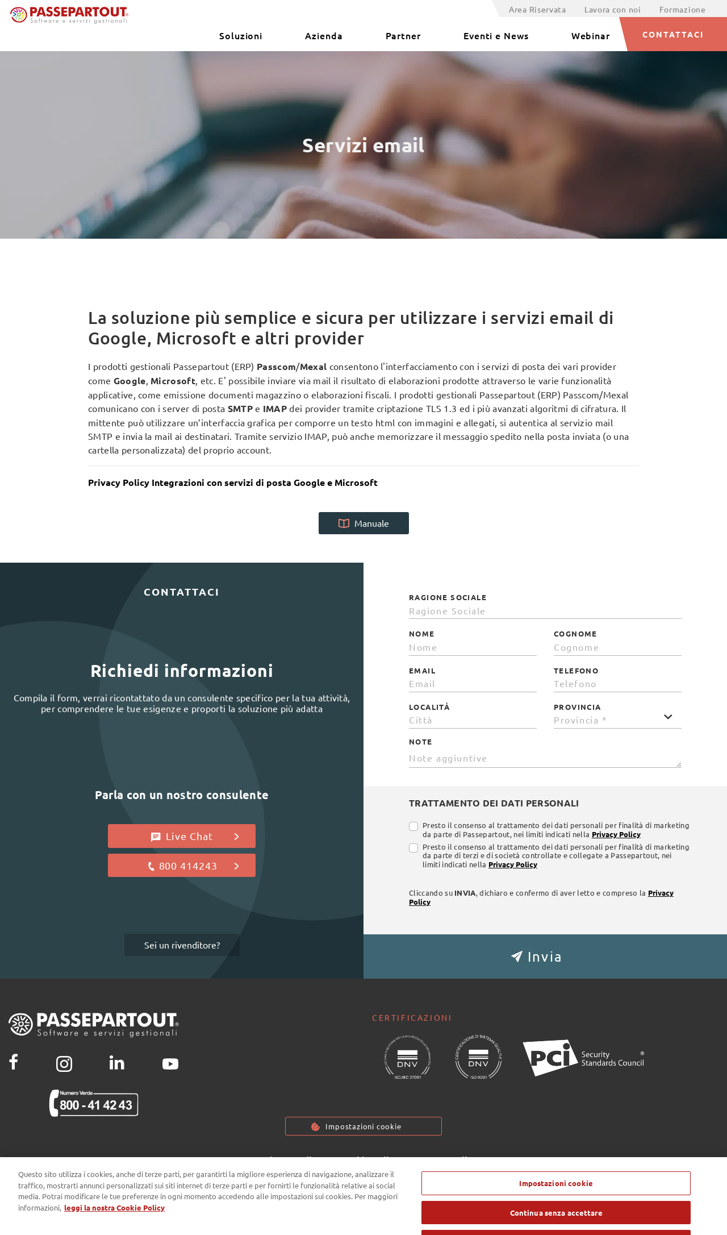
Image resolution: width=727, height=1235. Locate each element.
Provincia (577, 707)
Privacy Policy (616, 834)
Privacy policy (290, 1161)
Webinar (590, 35)
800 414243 (193, 865)
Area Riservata (537, 9)
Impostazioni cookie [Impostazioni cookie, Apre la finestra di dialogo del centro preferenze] (555, 1197)
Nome (422, 633)
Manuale (364, 523)
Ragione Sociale (448, 597)
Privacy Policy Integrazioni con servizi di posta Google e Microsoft (233, 482)
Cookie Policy (369, 1161)
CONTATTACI (673, 34)
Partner (403, 35)
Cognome (576, 633)
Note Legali (442, 1161)
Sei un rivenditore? (182, 944)
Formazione (682, 9)
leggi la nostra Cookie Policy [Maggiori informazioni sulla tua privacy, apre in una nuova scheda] (114, 1221)
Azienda (323, 35)
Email (422, 670)
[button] (545, 956)
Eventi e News (496, 35)
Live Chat (195, 836)
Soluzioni (240, 35)
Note (421, 741)
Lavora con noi (612, 9)
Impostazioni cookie (363, 1126)
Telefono (576, 670)
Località (429, 707)
